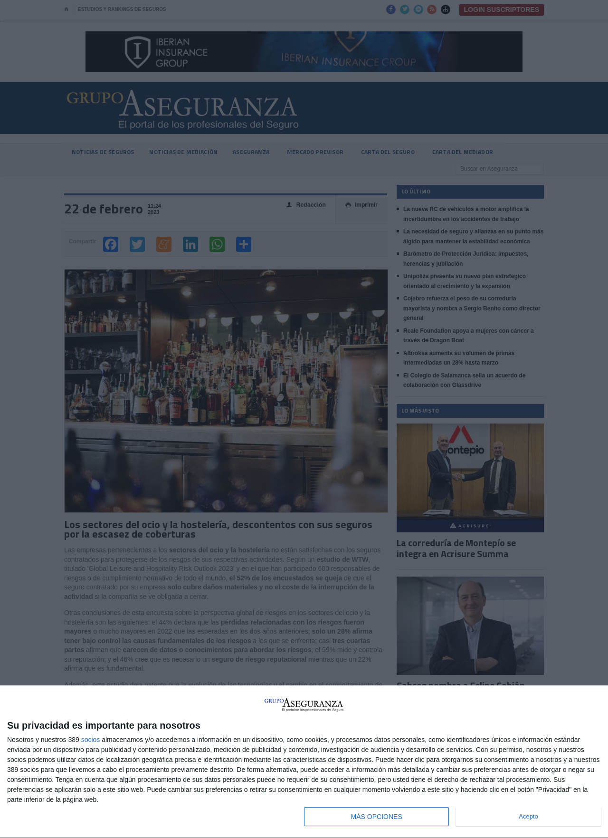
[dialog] (304, 762)
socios (90, 739)
